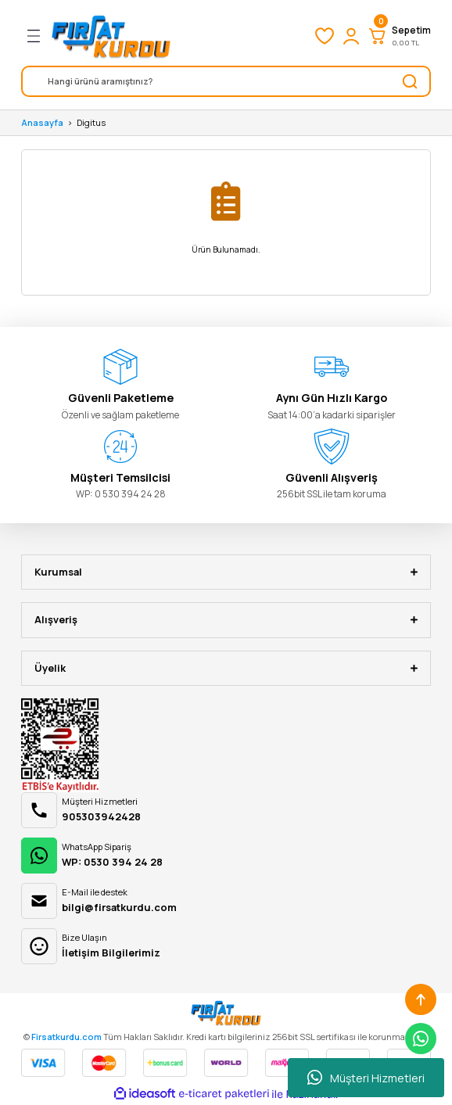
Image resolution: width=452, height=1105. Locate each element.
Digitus (91, 122)
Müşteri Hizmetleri (366, 1077)
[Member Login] (351, 36)
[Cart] (399, 35)
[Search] (226, 81)
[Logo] (111, 36)
